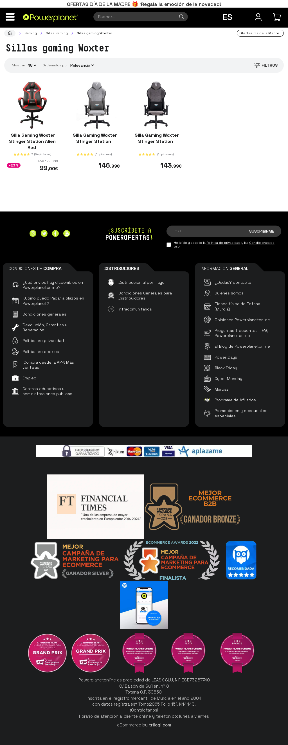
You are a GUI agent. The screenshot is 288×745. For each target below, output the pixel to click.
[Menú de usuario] (258, 17)
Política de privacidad (223, 243)
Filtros (266, 65)
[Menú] (10, 17)
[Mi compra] (278, 17)
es (227, 17)
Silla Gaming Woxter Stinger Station (94, 138)
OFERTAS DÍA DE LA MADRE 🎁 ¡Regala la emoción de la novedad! (144, 4)
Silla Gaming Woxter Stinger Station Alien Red (32, 141)
